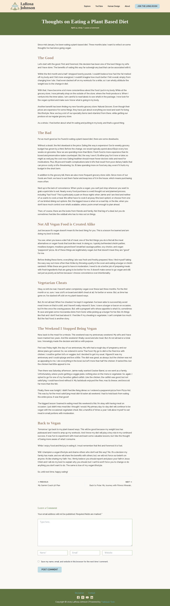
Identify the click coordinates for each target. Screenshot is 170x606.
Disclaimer (80, 593)
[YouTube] (87, 597)
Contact (91, 593)
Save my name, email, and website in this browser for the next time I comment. (74, 562)
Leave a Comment (92, 28)
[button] (147, 6)
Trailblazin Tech (108, 602)
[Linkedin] (91, 597)
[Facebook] (78, 597)
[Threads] (82, 597)
